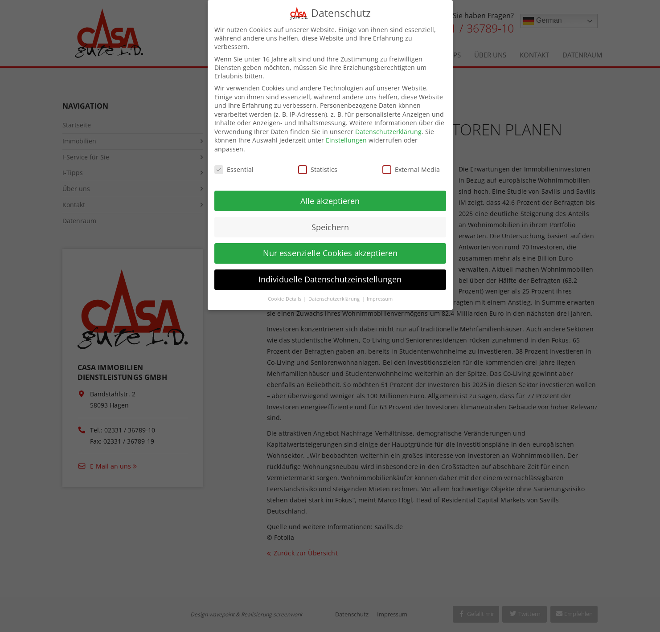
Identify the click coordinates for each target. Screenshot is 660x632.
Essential (234, 163)
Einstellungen (346, 134)
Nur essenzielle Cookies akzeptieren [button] (330, 246)
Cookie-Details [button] (285, 292)
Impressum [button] (380, 292)
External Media (411, 163)
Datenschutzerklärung (388, 125)
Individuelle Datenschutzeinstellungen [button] (330, 273)
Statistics (317, 163)
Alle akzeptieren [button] (330, 194)
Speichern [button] (330, 220)
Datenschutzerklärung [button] (334, 292)
